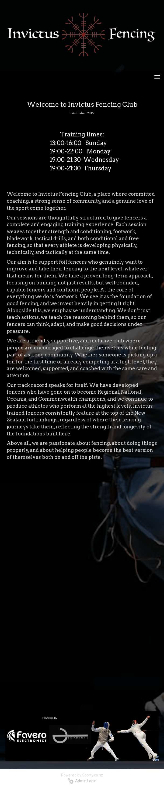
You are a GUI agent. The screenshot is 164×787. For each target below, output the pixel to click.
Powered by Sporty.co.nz (82, 775)
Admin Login (82, 781)
